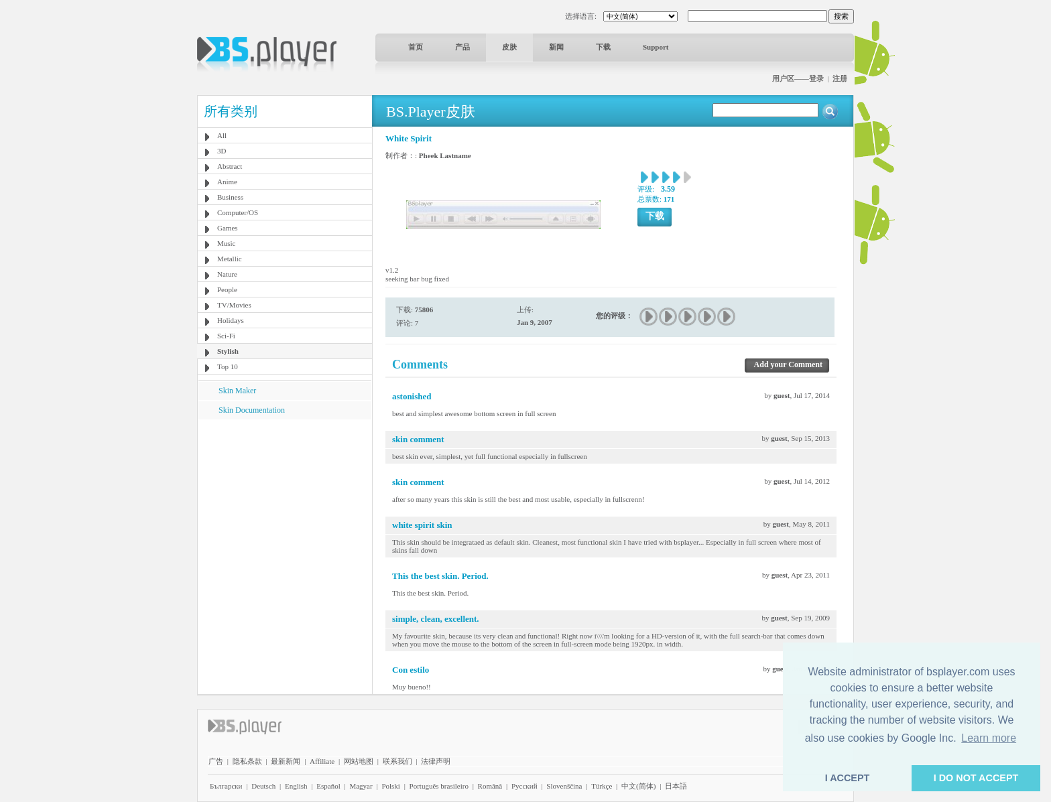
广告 (215, 761)
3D (221, 151)
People (227, 289)
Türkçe (601, 786)
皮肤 (509, 47)
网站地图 (358, 761)
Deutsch (263, 786)
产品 (462, 47)
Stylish (228, 351)
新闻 (556, 47)
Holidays (230, 320)
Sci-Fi (226, 336)
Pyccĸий (524, 786)
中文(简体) (638, 786)
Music (226, 243)
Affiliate (322, 761)
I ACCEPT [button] (847, 778)
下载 (603, 47)
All (222, 135)
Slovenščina (564, 786)
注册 (839, 78)
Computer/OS (237, 212)
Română (490, 786)
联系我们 (397, 761)
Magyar (360, 786)
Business (230, 197)
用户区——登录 (798, 78)
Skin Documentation (252, 410)
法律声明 (435, 761)
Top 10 (227, 366)
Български (226, 786)
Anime (227, 182)
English (296, 786)
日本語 (676, 786)
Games (227, 228)
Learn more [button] (988, 738)
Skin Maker (237, 390)
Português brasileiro (439, 786)
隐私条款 (247, 761)
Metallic (229, 259)
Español (328, 786)
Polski (390, 786)
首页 (415, 47)
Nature (227, 274)
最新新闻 (285, 761)
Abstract (229, 166)
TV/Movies (234, 305)
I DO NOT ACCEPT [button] (976, 778)
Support (656, 47)
